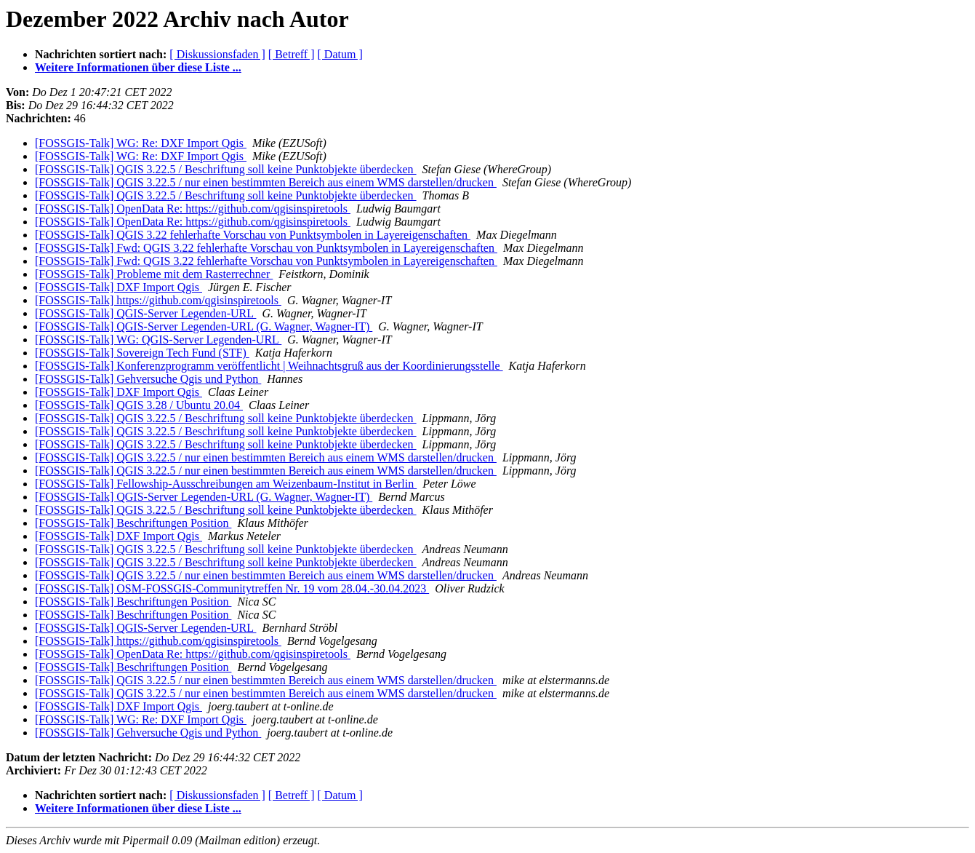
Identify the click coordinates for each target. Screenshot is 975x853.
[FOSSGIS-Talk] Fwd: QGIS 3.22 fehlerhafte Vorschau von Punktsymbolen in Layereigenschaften (266, 248)
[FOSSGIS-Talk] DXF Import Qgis (118, 287)
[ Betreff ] (291, 54)
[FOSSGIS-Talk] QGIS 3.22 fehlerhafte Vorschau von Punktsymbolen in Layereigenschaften (252, 235)
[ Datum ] (340, 54)
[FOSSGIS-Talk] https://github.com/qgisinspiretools (158, 300)
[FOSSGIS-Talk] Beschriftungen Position (133, 523)
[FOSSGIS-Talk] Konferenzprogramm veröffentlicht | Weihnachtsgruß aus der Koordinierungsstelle (269, 366)
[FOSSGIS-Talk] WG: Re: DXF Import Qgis (140, 143)
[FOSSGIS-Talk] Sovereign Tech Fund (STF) (142, 352)
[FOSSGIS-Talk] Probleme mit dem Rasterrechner (154, 274)
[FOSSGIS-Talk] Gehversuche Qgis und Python (148, 379)
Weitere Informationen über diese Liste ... (138, 67)
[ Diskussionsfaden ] (217, 54)
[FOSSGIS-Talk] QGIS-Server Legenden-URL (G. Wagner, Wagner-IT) (203, 326)
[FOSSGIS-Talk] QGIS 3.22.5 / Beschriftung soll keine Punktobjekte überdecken (226, 169)
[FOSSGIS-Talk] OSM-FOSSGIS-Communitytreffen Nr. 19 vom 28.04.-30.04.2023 (232, 588)
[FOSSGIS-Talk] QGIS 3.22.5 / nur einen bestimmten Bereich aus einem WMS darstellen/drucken (266, 182)
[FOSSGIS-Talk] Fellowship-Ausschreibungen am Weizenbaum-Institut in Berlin (226, 483)
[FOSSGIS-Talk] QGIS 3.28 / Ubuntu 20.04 (139, 405)
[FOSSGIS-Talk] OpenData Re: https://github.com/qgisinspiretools (192, 208)
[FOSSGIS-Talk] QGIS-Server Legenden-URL (145, 313)
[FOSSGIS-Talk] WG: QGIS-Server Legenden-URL (158, 339)
